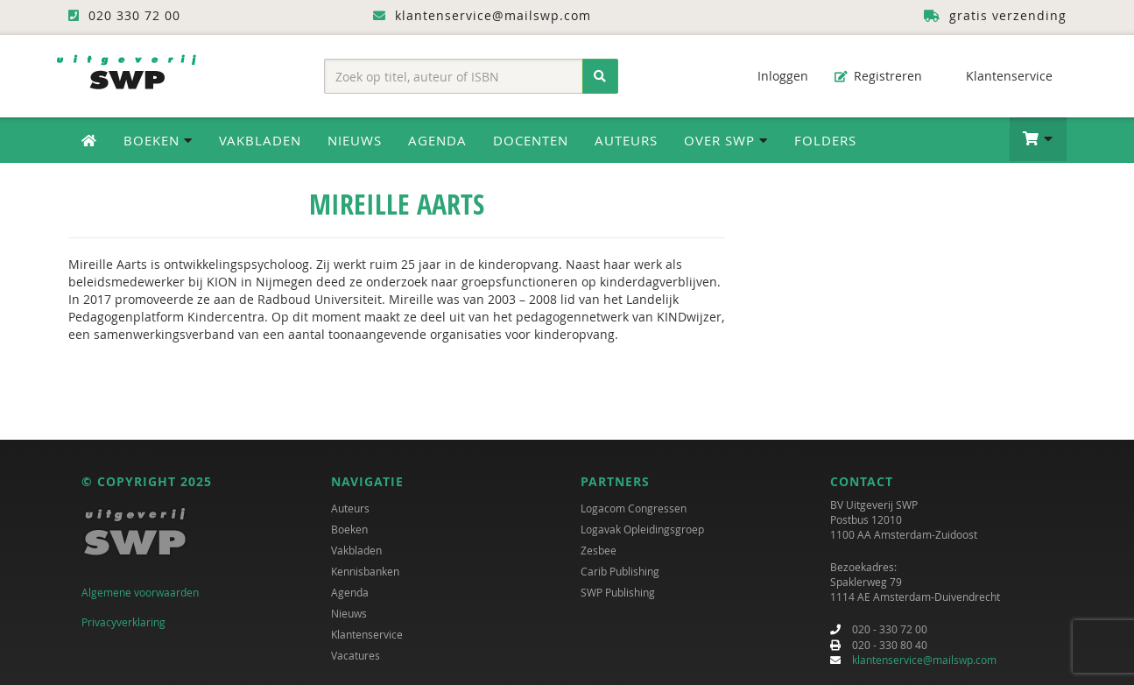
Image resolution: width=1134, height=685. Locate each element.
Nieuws (355, 140)
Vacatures (355, 655)
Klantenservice (1000, 75)
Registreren (878, 75)
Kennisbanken (365, 571)
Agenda (437, 140)
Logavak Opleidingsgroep (642, 529)
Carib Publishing (620, 571)
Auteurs (626, 140)
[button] (1038, 139)
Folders (825, 140)
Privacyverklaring (123, 622)
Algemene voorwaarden (140, 592)
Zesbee (598, 550)
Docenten (530, 140)
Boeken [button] (158, 140)
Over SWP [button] (726, 140)
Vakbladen (260, 140)
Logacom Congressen (634, 508)
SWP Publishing (618, 592)
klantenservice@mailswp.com (924, 660)
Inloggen (774, 75)
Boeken (349, 529)
